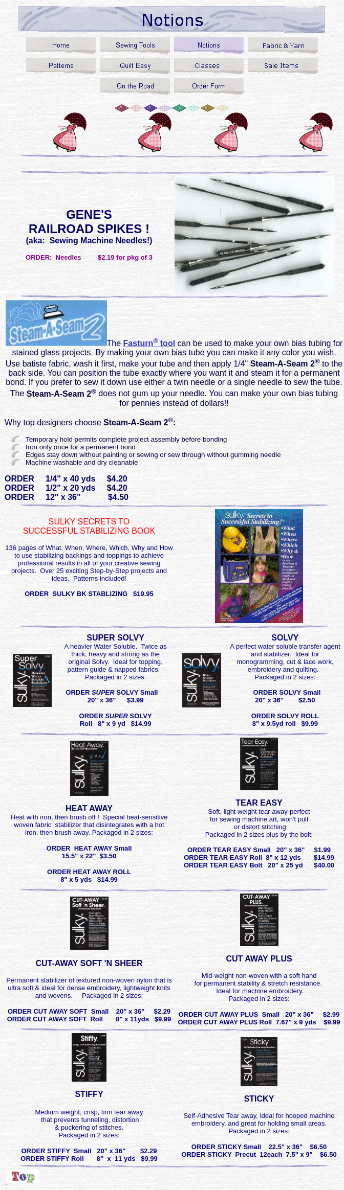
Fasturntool (149, 343)
